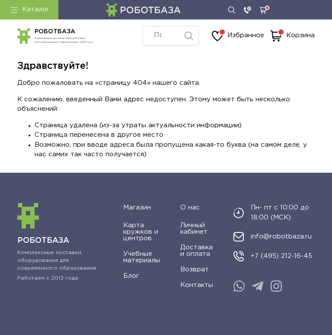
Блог (131, 276)
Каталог (30, 9)
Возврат (194, 269)
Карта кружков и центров (140, 231)
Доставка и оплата (196, 251)
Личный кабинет (194, 228)
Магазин (137, 207)
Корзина (293, 36)
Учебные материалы (141, 257)
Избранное (238, 36)
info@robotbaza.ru (281, 236)
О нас (190, 207)
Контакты (196, 285)
